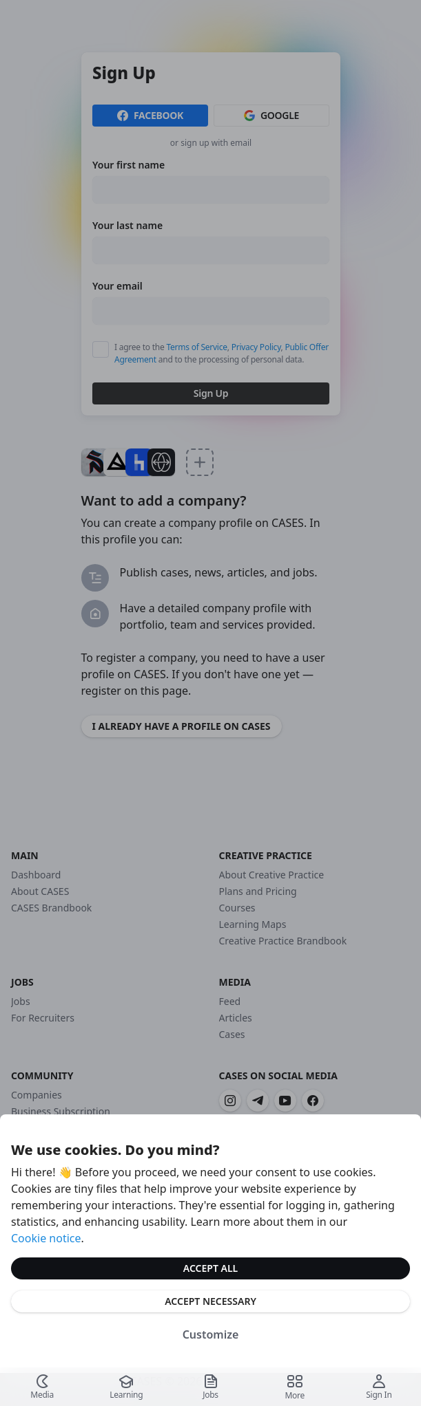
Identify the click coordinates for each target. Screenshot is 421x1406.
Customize (211, 1334)
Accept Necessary (210, 1301)
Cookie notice (46, 1238)
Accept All (210, 1268)
